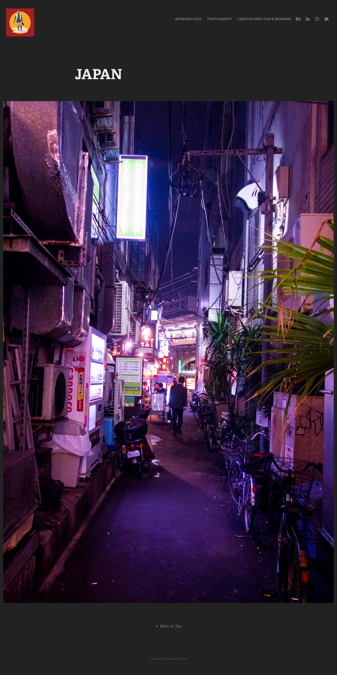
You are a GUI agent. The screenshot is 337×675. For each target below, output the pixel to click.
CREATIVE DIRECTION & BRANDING (264, 19)
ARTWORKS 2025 (188, 19)
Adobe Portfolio (176, 659)
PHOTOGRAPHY (219, 19)
